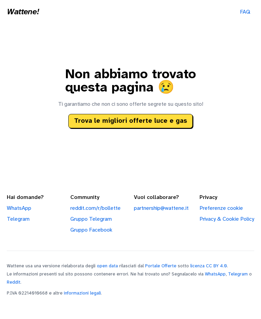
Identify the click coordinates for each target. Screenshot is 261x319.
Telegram (18, 219)
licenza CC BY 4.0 (208, 266)
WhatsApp (19, 208)
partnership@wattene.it (161, 208)
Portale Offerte (160, 266)
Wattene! (23, 12)
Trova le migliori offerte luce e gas (130, 121)
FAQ (245, 12)
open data (107, 266)
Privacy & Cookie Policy (226, 219)
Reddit (13, 282)
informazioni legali (82, 293)
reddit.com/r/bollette (95, 208)
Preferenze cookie (221, 208)
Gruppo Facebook (91, 230)
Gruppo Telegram (91, 219)
